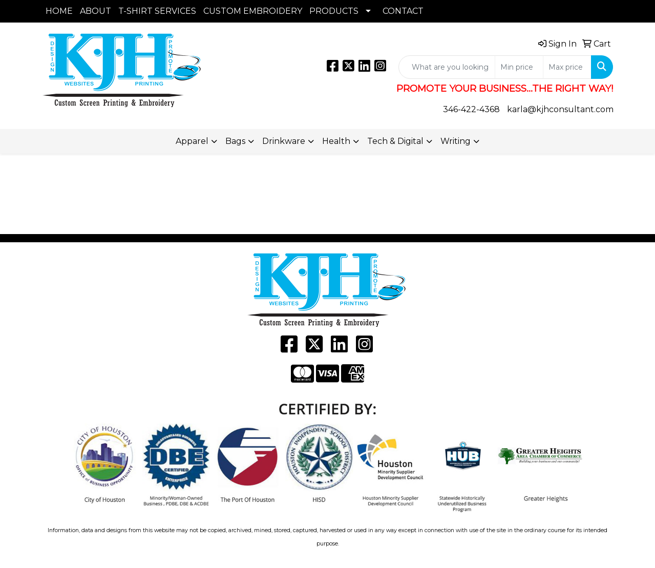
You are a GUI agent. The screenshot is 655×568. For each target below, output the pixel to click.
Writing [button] (455, 141)
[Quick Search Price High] (567, 67)
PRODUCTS (333, 11)
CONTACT (403, 11)
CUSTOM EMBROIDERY (252, 11)
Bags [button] (235, 141)
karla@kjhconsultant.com (560, 109)
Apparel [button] (192, 141)
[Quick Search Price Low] (519, 67)
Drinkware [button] (283, 141)
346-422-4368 (471, 109)
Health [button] (336, 141)
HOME (59, 11)
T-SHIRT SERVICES (157, 11)
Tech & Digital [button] (395, 141)
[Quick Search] (446, 67)
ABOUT (95, 11)
